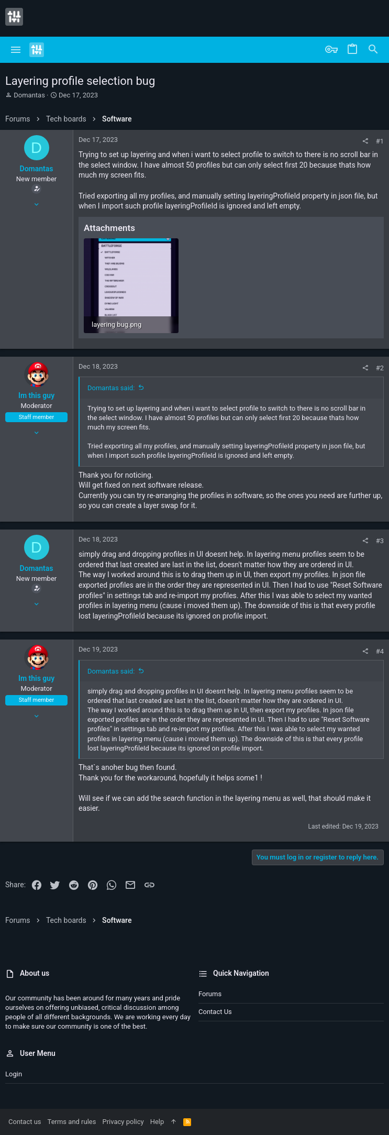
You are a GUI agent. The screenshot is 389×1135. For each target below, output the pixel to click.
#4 (380, 651)
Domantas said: (111, 388)
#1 (380, 141)
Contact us (215, 1012)
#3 (380, 541)
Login (13, 1074)
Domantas (29, 95)
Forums (209, 994)
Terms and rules (72, 1122)
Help (157, 1122)
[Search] (373, 50)
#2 (380, 368)
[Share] (365, 141)
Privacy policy (122, 1122)
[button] (16, 49)
